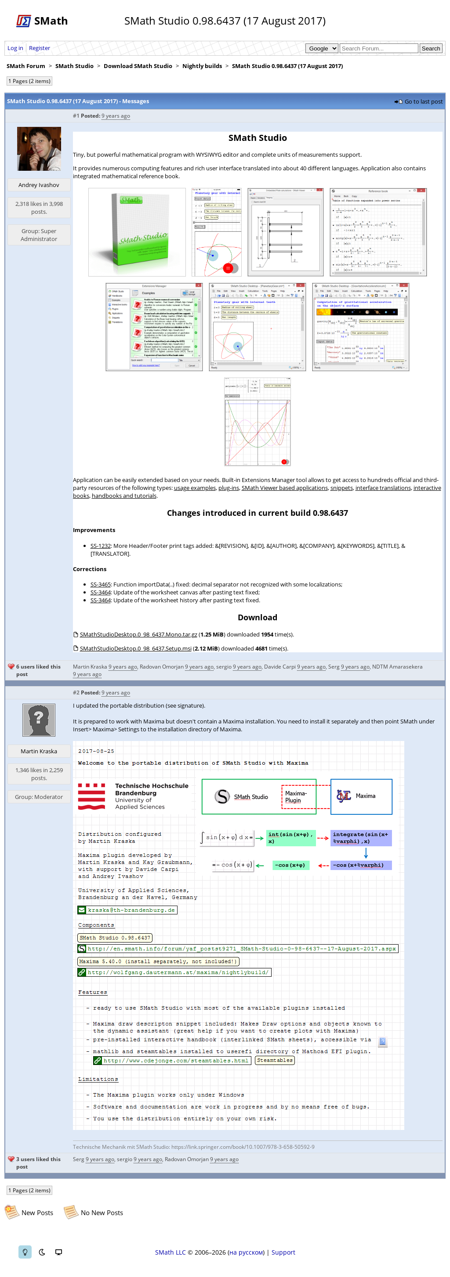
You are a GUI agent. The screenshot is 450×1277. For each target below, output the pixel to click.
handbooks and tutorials (124, 496)
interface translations (383, 488)
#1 (76, 115)
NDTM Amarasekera (397, 666)
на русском (246, 1252)
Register (39, 48)
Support (283, 1252)
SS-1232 (101, 546)
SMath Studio (74, 66)
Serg (334, 666)
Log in (15, 48)
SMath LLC (170, 1252)
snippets (341, 488)
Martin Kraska (90, 666)
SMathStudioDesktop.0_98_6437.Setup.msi (136, 648)
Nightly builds (202, 66)
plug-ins (228, 488)
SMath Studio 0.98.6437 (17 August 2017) (287, 66)
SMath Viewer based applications (285, 488)
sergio (224, 666)
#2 (76, 692)
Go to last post (424, 101)
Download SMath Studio (138, 66)
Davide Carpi (280, 666)
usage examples (195, 488)
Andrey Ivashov (38, 185)
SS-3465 (101, 584)
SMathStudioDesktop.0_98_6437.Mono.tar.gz (138, 634)
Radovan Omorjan (162, 666)
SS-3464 (101, 592)
